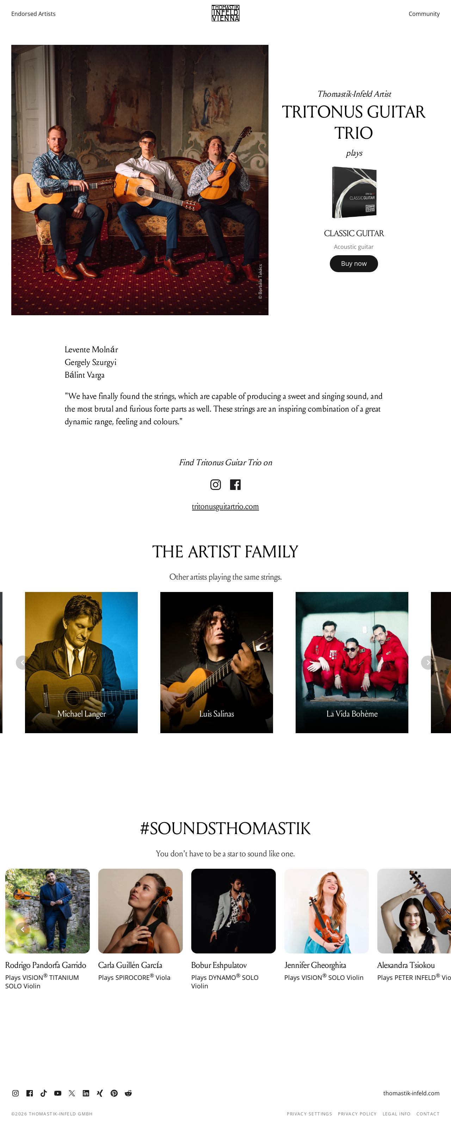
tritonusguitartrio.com (225, 506)
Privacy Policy (357, 1114)
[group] (354, 216)
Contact (428, 1114)
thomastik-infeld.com (411, 1093)
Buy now (354, 263)
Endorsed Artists (33, 14)
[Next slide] (428, 663)
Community (424, 14)
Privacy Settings (309, 1114)
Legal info (397, 1114)
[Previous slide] (23, 663)
